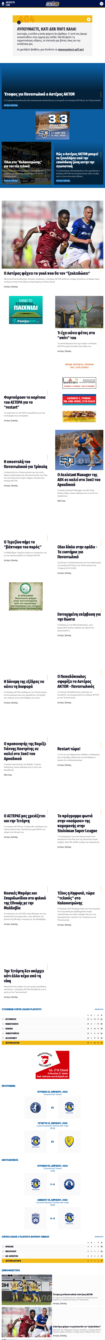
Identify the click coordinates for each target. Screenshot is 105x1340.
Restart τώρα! (68, 774)
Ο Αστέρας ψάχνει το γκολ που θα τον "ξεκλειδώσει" (47, 298)
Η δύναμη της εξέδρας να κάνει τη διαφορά (24, 709)
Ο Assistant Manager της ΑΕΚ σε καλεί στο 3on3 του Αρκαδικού (78, 504)
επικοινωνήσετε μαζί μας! (71, 49)
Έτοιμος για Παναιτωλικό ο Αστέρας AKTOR (39, 119)
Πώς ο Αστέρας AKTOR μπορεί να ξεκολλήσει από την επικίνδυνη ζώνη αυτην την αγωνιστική (77, 185)
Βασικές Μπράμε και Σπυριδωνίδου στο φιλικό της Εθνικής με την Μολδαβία (25, 926)
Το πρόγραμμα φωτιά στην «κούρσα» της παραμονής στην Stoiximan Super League (77, 848)
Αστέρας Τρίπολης (11, 206)
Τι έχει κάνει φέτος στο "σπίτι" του (76, 360)
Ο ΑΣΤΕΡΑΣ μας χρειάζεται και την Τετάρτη (24, 844)
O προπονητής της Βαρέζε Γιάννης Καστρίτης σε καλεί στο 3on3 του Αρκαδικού (25, 776)
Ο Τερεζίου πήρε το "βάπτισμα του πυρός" (23, 570)
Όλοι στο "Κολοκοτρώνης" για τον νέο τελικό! (23, 189)
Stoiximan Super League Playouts (22, 1034)
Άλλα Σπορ (61, 526)
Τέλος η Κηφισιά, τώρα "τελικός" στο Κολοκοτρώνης (76, 923)
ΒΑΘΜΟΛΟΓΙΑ (99, 1034)
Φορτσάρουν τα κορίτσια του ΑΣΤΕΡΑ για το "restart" (25, 427)
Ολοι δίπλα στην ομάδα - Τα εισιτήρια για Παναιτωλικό (77, 577)
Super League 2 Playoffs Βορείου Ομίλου (25, 1261)
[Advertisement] (52, 150)
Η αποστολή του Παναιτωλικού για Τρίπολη (25, 489)
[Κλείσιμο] (89, 19)
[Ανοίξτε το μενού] (101, 4)
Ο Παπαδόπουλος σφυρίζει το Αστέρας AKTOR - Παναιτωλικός (75, 706)
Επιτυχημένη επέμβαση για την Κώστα (79, 642)
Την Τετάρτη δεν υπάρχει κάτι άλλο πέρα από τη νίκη (24, 1001)
